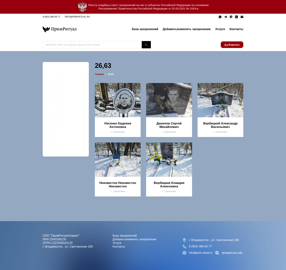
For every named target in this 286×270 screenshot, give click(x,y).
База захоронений (145, 29)
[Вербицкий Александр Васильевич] (220, 100)
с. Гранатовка (118, 132)
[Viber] (231, 17)
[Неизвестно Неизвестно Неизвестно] (118, 159)
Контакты (236, 29)
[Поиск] (146, 44)
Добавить (232, 44)
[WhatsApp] (220, 17)
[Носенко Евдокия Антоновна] (118, 100)
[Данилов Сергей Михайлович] (169, 100)
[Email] (242, 17)
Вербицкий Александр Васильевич (220, 125)
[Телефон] (236, 17)
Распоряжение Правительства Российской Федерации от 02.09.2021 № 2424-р (148, 8)
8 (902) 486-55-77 (51, 17)
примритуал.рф (232, 252)
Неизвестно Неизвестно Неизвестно (117, 184)
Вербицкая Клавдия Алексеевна (169, 184)
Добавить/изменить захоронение (187, 29)
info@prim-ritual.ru (77, 17)
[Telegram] (225, 17)
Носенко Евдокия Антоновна (117, 125)
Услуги (220, 29)
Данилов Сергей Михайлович (169, 125)
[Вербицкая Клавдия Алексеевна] (169, 159)
